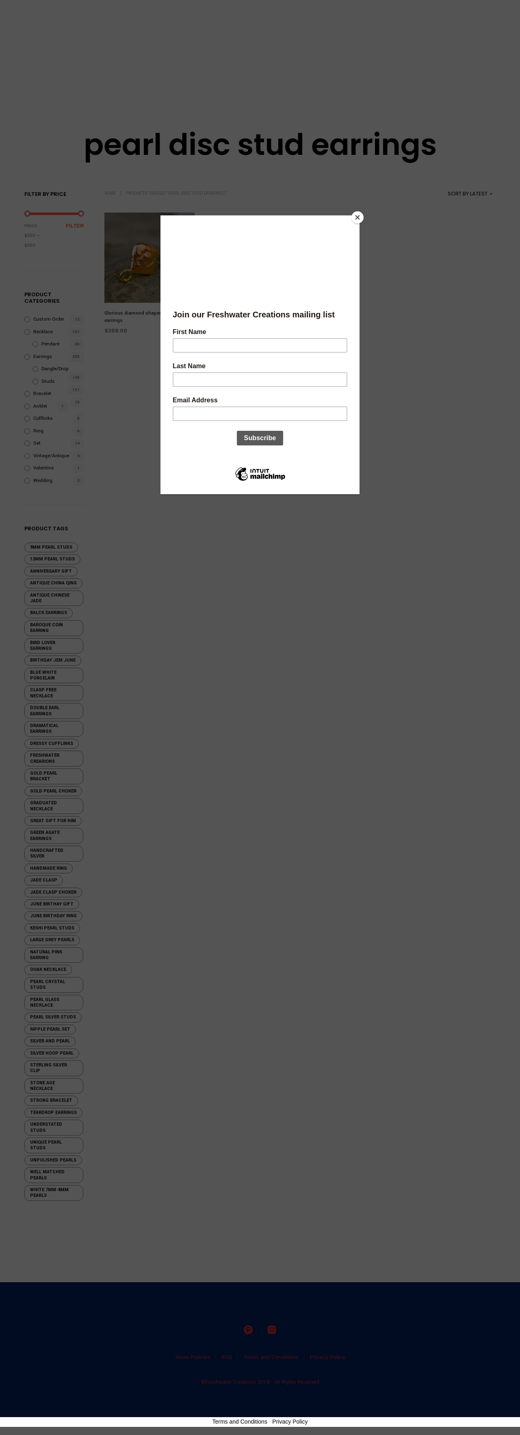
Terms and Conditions (239, 1421)
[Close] (357, 217)
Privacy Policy (290, 1421)
